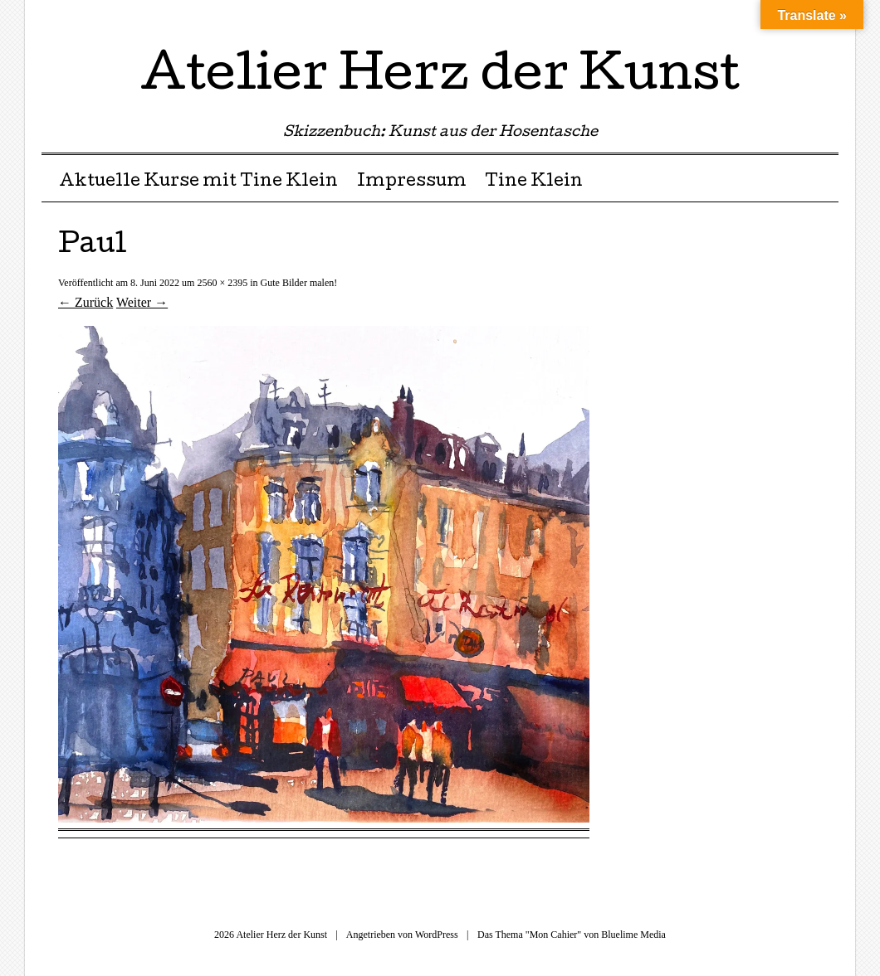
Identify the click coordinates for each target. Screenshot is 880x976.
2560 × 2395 (222, 283)
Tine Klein (534, 182)
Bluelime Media (633, 934)
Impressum (412, 182)
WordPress (436, 934)
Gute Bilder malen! (299, 283)
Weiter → (142, 302)
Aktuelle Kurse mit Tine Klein (198, 182)
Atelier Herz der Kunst (440, 78)
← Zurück (85, 302)
